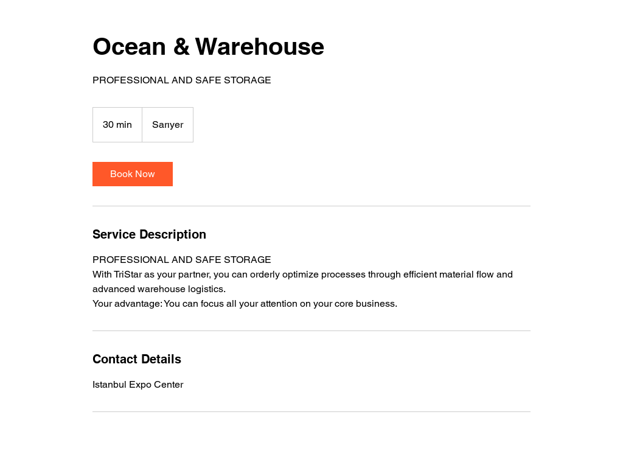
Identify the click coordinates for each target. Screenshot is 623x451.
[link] (132, 174)
